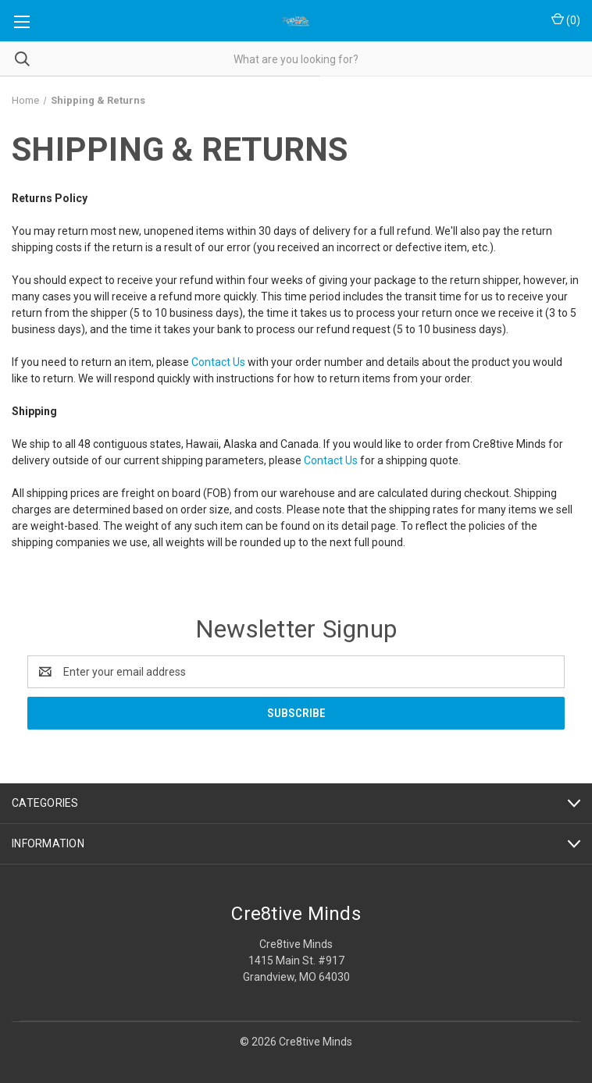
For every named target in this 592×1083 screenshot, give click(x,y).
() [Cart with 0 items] (565, 19)
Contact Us (218, 362)
